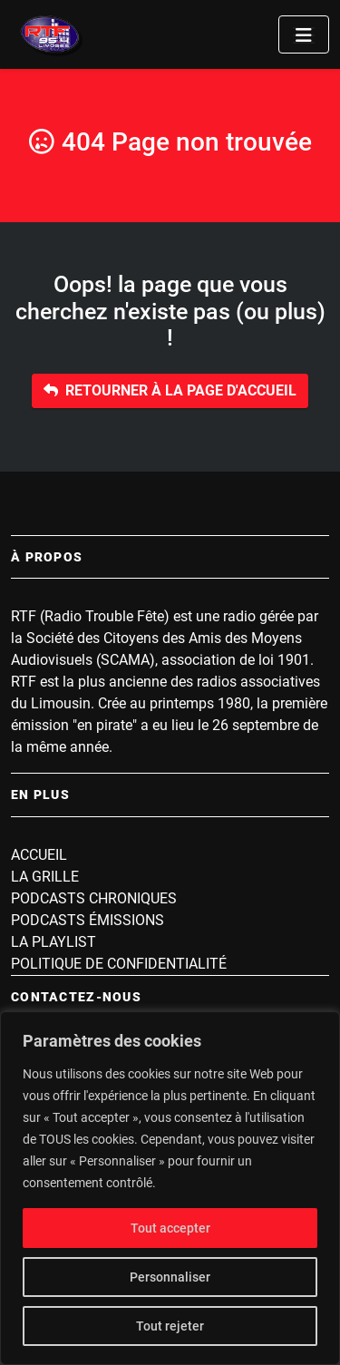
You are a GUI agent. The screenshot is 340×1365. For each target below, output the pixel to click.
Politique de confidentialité (119, 963)
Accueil (39, 854)
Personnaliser (170, 1277)
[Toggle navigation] (303, 34)
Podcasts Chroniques (94, 898)
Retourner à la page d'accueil (170, 390)
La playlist (53, 942)
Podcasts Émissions (87, 920)
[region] (170, 1188)
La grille (45, 876)
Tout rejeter (170, 1326)
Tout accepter (170, 1228)
